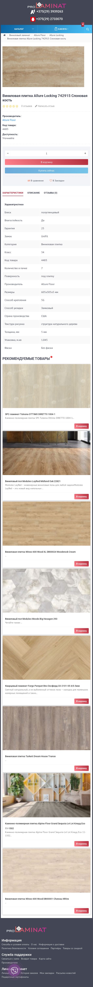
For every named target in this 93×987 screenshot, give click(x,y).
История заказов (29, 973)
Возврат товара (29, 958)
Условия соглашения (38, 948)
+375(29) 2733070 (49, 19)
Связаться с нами (10, 958)
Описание (33, 192)
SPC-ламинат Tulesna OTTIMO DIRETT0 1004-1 (30, 414)
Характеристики (12, 192)
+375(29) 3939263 (49, 11)
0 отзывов (26, 106)
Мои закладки (47, 973)
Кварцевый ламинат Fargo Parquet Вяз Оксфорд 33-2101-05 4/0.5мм (42, 686)
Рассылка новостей (66, 973)
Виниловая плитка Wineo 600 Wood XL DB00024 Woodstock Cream (40, 552)
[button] (88, 29)
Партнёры (56, 948)
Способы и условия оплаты (15, 944)
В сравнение (36, 180)
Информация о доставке (51, 944)
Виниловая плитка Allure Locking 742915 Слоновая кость (36, 38)
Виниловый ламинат (19, 35)
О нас (34, 944)
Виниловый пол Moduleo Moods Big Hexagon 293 (31, 619)
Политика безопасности (14, 948)
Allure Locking (56, 35)
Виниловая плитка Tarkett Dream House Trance (30, 756)
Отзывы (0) (50, 192)
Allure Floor (40, 35)
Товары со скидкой (72, 948)
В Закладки (57, 180)
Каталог (24, 28)
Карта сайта (45, 958)
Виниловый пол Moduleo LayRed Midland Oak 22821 (33, 481)
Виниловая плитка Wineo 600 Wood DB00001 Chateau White (37, 899)
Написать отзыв (44, 106)
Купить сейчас (46, 170)
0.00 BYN (69, 27)
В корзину (46, 162)
